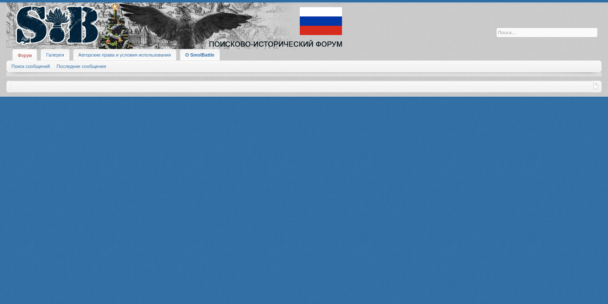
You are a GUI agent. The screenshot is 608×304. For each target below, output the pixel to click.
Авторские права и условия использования (125, 54)
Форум (25, 55)
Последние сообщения (81, 66)
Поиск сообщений (30, 66)
